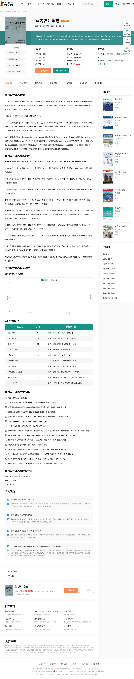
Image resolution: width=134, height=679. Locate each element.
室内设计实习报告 (109, 283)
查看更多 (102, 64)
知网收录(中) (111, 61)
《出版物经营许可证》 (41, 503)
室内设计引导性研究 (110, 288)
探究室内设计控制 (109, 273)
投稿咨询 (44, 71)
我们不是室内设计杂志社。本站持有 (22, 503)
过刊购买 (86, 590)
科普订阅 (50, 4)
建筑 (44, 54)
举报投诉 (42, 664)
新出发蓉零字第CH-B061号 (96, 671)
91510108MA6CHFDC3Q (52, 674)
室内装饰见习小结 (109, 278)
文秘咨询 (127, 40)
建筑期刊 (8, 11)
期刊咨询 (96, 664)
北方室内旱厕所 (108, 264)
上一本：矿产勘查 (11, 571)
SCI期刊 (60, 4)
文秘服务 (74, 664)
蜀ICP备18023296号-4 (45, 671)
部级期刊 (65, 21)
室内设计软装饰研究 (110, 293)
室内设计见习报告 (109, 269)
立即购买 (70, 590)
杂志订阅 (85, 664)
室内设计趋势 (107, 259)
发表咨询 (127, 24)
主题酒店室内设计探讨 (110, 298)
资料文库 (31, 4)
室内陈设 (106, 254)
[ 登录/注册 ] (70, 4)
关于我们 (64, 664)
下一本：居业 (9, 576)
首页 (23, 4)
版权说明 (53, 664)
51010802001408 (69, 671)
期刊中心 (41, 4)
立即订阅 (62, 71)
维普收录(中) (119, 61)
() (118, 4)
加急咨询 (127, 32)
